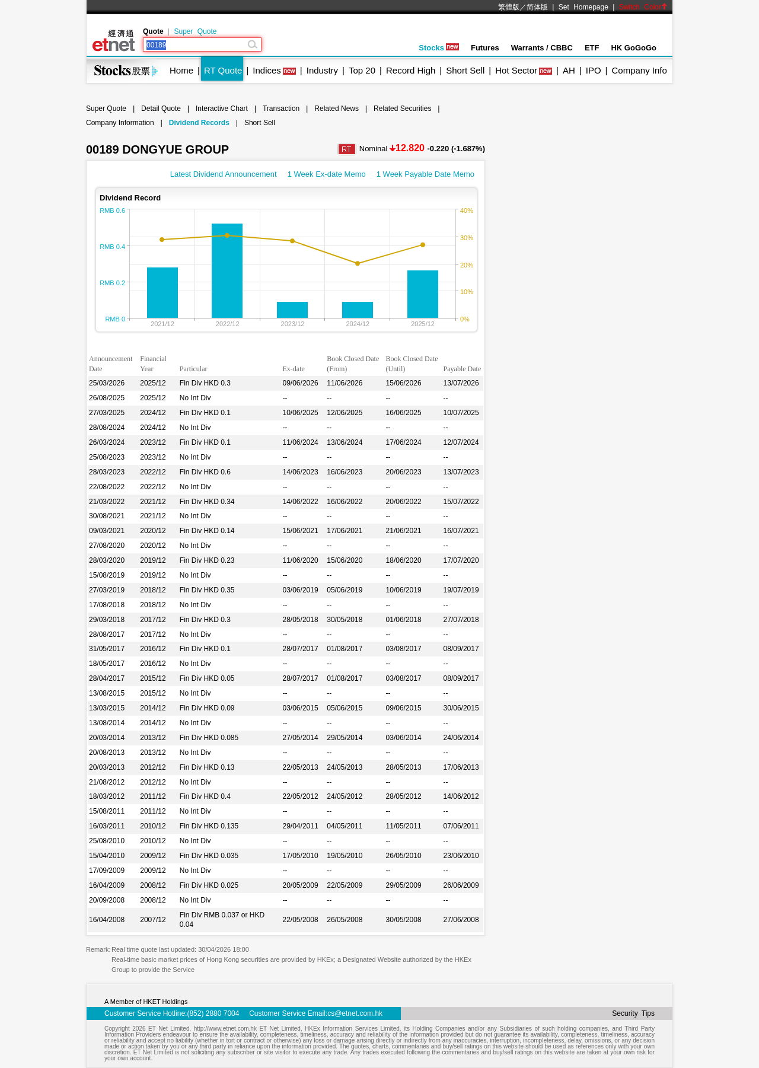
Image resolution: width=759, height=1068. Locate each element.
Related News (336, 108)
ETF (592, 47)
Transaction (281, 108)
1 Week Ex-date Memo (327, 174)
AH (569, 70)
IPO (593, 70)
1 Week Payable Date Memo (425, 174)
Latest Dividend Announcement (223, 174)
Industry (322, 70)
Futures (485, 47)
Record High (410, 70)
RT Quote (223, 70)
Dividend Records (199, 123)
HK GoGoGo (633, 47)
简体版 (537, 7)
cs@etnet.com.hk (354, 1013)
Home (181, 70)
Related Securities (402, 108)
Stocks (439, 47)
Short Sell (465, 70)
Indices (267, 70)
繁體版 (508, 7)
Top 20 (362, 70)
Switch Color (643, 7)
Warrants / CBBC (542, 47)
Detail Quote (161, 108)
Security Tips (633, 1013)
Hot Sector (516, 70)
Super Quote (195, 31)
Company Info (638, 70)
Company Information (120, 123)
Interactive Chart (222, 108)
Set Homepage (583, 7)
